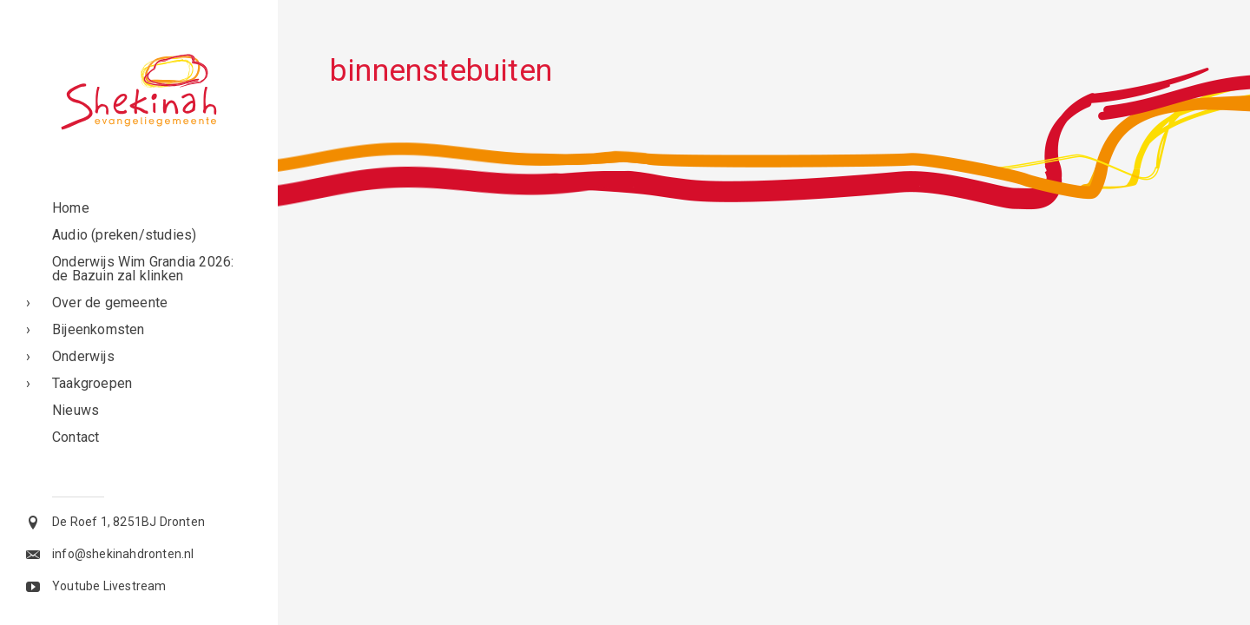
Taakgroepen (92, 383)
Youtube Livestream (109, 586)
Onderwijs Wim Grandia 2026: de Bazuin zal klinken (143, 268)
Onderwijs (83, 356)
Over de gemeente (110, 302)
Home (70, 208)
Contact (75, 437)
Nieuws (75, 410)
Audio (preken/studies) (124, 235)
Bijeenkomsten (98, 329)
